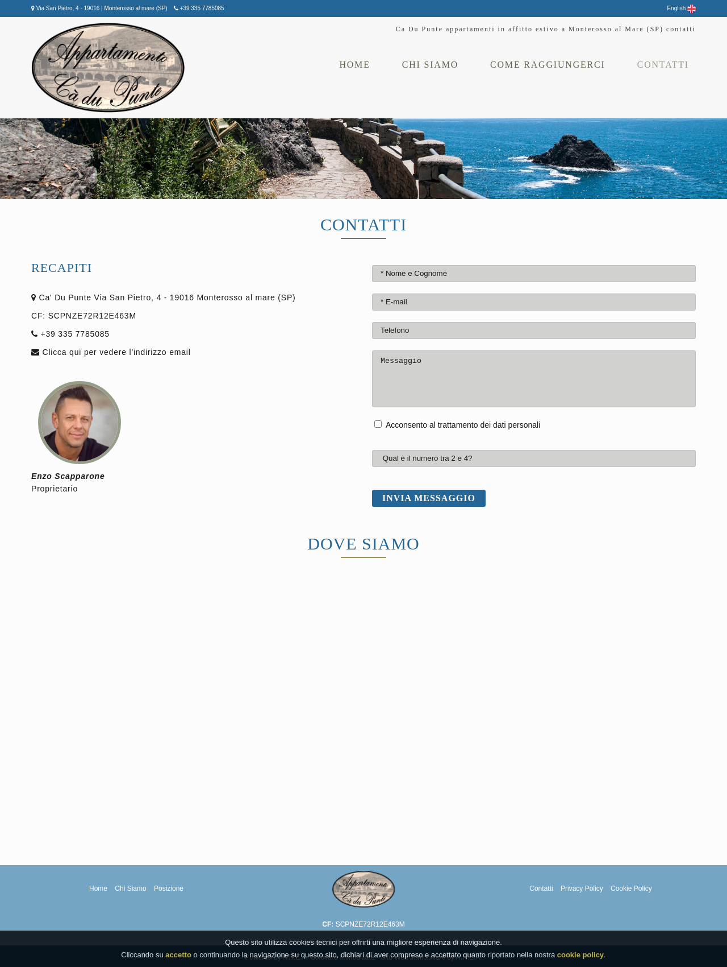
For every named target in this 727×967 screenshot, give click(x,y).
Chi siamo (430, 64)
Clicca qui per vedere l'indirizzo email (117, 352)
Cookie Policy (631, 888)
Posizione (168, 888)
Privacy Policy (583, 888)
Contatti (663, 64)
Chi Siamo (131, 888)
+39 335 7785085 (201, 8)
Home (354, 64)
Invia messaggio (428, 498)
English (681, 8)
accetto (178, 955)
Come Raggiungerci (547, 64)
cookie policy (580, 955)
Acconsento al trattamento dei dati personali (463, 424)
